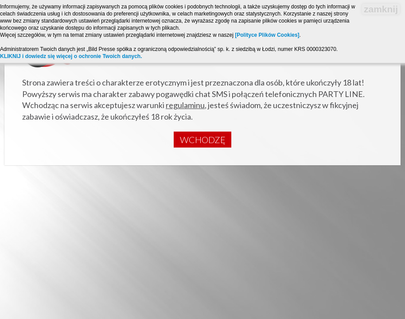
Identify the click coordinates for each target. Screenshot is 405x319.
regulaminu (185, 105)
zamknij (381, 9)
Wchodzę (203, 139)
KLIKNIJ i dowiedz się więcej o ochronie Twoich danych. (71, 56)
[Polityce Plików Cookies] (267, 35)
